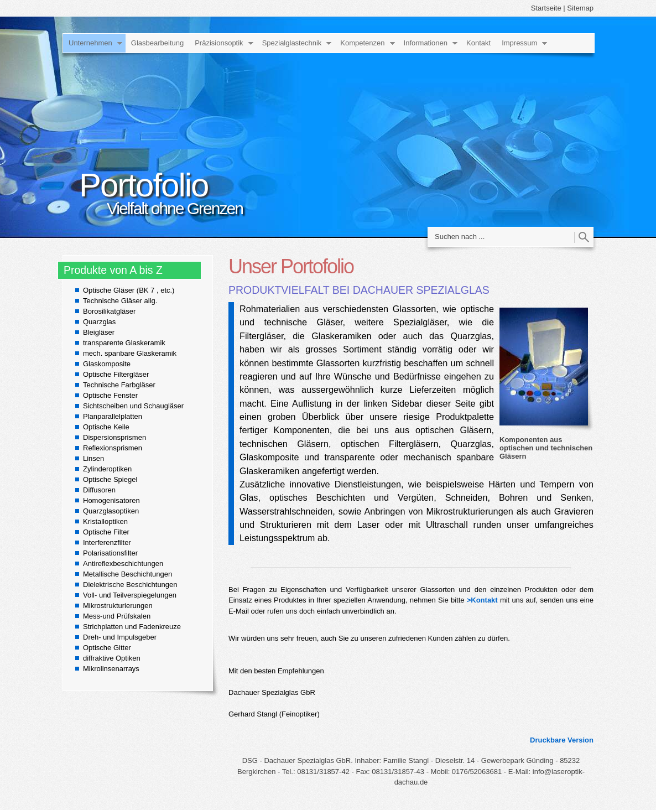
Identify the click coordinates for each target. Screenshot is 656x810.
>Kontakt (482, 600)
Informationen (426, 43)
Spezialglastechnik (292, 43)
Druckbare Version (561, 740)
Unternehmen (90, 43)
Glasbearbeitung (157, 43)
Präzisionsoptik (219, 43)
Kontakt (478, 43)
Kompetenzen (362, 43)
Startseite (546, 8)
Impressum (519, 43)
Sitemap (580, 8)
